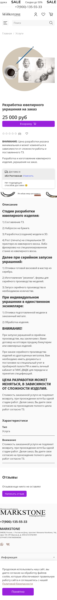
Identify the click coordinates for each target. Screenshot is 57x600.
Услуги (19, 33)
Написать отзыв (14, 493)
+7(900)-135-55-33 (13, 522)
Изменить (28, 175)
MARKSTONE (10, 529)
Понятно (18, 592)
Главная (7, 33)
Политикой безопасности (17, 583)
